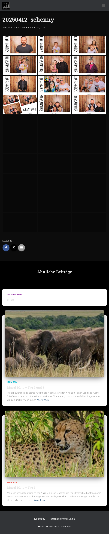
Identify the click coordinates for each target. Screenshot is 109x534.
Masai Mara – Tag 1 (21, 487)
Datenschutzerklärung (63, 519)
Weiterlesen (43, 400)
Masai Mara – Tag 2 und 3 (25, 387)
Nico (10, 300)
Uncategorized (14, 294)
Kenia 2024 (12, 382)
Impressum (39, 519)
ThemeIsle (66, 526)
